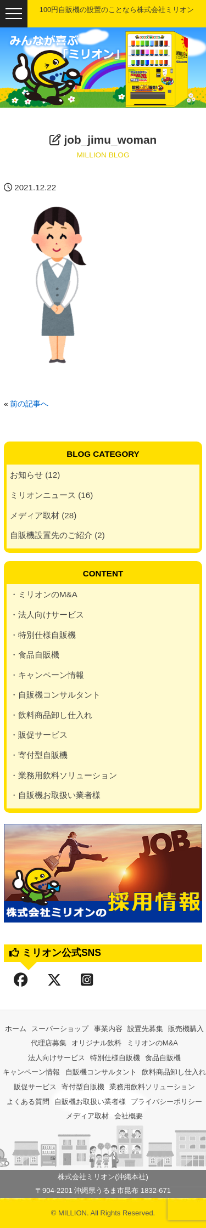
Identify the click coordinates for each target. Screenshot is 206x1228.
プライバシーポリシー (166, 1101)
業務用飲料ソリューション (152, 1087)
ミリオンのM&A (152, 1043)
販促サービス (35, 1087)
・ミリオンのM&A (43, 594)
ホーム (15, 1029)
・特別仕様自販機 (43, 635)
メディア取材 (87, 1116)
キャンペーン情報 (31, 1072)
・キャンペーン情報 (47, 675)
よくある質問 (28, 1101)
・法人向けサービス (47, 614)
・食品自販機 (34, 654)
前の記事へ (29, 404)
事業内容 (108, 1029)
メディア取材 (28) (43, 515)
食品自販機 (163, 1058)
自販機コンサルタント (101, 1072)
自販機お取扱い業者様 (90, 1101)
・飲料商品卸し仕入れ (51, 715)
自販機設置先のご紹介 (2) (57, 535)
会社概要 (128, 1116)
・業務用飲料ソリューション (63, 775)
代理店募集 (48, 1043)
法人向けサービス (56, 1058)
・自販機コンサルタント (55, 694)
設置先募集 (145, 1029)
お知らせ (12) (35, 474)
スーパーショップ (59, 1029)
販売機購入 (186, 1029)
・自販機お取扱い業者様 (55, 795)
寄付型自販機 (83, 1087)
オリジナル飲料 (96, 1043)
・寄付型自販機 (39, 755)
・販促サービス (39, 734)
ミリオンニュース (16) (51, 495)
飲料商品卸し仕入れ (174, 1072)
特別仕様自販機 (115, 1058)
